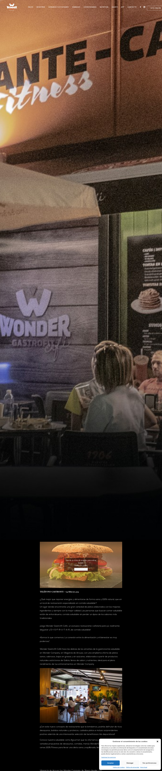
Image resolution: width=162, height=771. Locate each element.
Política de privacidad (132, 767)
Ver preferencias (149, 763)
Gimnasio (76, 8)
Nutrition (104, 8)
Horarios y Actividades (58, 8)
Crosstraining (90, 8)
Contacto (132, 8)
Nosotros (41, 8)
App (122, 8)
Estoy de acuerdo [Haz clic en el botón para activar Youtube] (81, 569)
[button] (157, 741)
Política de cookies (119, 767)
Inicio (30, 8)
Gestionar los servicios (108, 757)
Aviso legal (143, 767)
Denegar (130, 763)
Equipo (115, 8)
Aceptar (110, 763)
